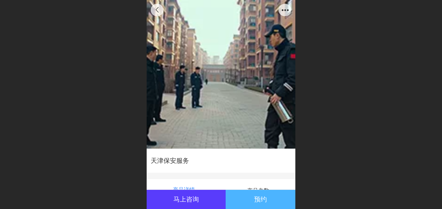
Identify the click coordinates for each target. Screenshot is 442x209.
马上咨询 (186, 199)
